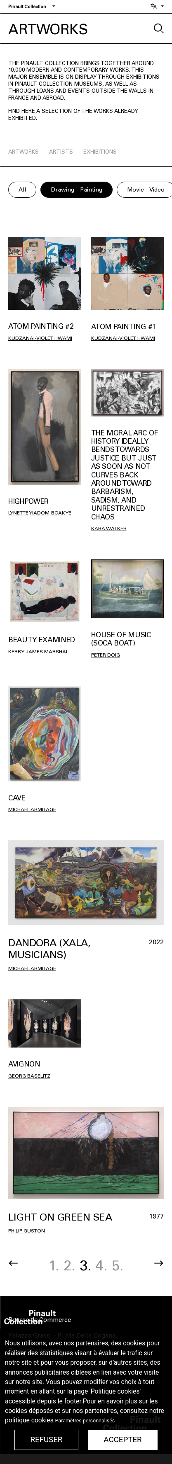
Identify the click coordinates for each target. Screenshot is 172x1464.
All (22, 189)
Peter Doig (105, 655)
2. (69, 1265)
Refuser (46, 1439)
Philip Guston (26, 1231)
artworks (23, 152)
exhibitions (100, 152)
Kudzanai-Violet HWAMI (40, 338)
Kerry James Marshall (39, 652)
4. (101, 1265)
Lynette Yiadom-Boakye (39, 513)
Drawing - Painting (76, 189)
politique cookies (29, 1420)
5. (117, 1265)
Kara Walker (109, 528)
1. (54, 1265)
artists (61, 152)
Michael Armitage (32, 809)
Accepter (122, 1439)
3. (85, 1265)
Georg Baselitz (29, 1076)
